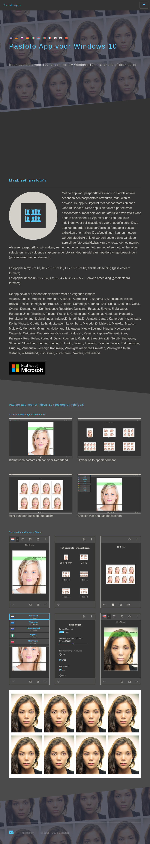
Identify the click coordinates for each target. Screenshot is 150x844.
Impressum (27, 832)
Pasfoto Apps (12, 5)
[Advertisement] (79, 149)
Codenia (64, 832)
